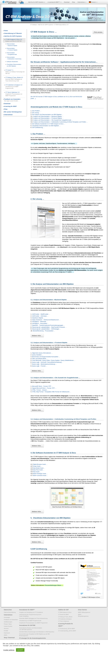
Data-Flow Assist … (38, 470)
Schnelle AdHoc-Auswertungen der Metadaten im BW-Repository (36, 631)
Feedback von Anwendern (11, 619)
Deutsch (93, 2)
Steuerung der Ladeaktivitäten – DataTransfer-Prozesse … (49, 327)
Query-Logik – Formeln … (39, 366)
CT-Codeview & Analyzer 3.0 (15, 86)
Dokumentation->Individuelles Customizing (14, 58)
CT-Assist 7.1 (15, 71)
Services (6, 628)
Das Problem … (36, 111)
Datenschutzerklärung (10, 612)
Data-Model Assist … (39, 468)
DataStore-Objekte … (38, 318)
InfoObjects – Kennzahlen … (40, 323)
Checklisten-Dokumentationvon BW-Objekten (14, 65)
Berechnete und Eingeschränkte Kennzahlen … (46, 357)
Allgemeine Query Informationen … (42, 353)
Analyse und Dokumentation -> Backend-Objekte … (48, 116)
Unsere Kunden (8, 626)
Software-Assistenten (12, 61)
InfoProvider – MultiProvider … (41, 314)
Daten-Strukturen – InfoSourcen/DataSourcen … (46, 320)
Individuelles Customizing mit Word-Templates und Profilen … (70, 122)
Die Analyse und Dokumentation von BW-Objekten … (47, 114)
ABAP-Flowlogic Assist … (40, 473)
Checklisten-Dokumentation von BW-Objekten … (46, 126)
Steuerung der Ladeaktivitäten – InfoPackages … (46, 329)
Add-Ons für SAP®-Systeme (36, 2)
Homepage (7, 617)
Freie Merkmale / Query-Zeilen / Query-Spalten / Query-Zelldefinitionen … (53, 360)
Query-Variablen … (37, 355)
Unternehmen (81, 2)
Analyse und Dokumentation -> (42, 120)
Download (66, 2)
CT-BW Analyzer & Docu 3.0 (15, 40)
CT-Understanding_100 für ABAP (67, 630)
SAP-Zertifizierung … (38, 127)
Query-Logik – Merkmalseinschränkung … (44, 364)
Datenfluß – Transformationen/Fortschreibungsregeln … (48, 325)
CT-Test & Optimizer (63, 621)
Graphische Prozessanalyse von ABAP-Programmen (33, 622)
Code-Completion (24, 616)
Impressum (7, 633)
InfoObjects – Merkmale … (40, 321)
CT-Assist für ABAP (63, 614)
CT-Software (33, 24)
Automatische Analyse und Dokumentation (30, 628)
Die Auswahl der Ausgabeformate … (62, 120)
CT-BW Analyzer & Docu (64, 612)
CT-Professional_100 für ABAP (66, 628)
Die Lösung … (36, 112)
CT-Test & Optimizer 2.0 (15, 94)
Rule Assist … (37, 472)
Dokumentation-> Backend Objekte (12, 44)
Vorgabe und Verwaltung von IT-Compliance (31, 612)
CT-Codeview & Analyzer (65, 619)
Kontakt (6, 630)
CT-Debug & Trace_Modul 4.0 (15, 79)
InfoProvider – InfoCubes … (40, 316)
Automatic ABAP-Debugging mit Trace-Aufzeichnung (33, 618)
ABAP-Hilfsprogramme (84, 612)
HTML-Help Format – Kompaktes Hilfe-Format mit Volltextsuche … (51, 392)
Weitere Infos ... (37, 336)
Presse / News (8, 624)
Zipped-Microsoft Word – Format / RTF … (44, 388)
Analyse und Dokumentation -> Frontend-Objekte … (48, 118)
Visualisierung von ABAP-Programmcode (30, 620)
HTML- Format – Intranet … (40, 390)
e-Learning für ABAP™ (54, 2)
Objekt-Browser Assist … (40, 464)
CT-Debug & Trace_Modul (65, 616)
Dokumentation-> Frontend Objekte (12, 49)
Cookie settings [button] (8, 650)
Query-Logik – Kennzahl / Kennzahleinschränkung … (47, 362)
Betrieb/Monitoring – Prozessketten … (44, 331)
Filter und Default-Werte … (40, 358)
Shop (73, 2)
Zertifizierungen (8, 621)
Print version (98, 32)
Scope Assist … (37, 466)
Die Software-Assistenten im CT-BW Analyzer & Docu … (48, 124)
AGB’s (5, 635)
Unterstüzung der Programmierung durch (30, 614)
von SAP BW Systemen (25, 629)
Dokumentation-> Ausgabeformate (12, 53)
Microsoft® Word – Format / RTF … (42, 386)
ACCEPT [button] (20, 650)
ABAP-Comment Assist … (40, 475)
